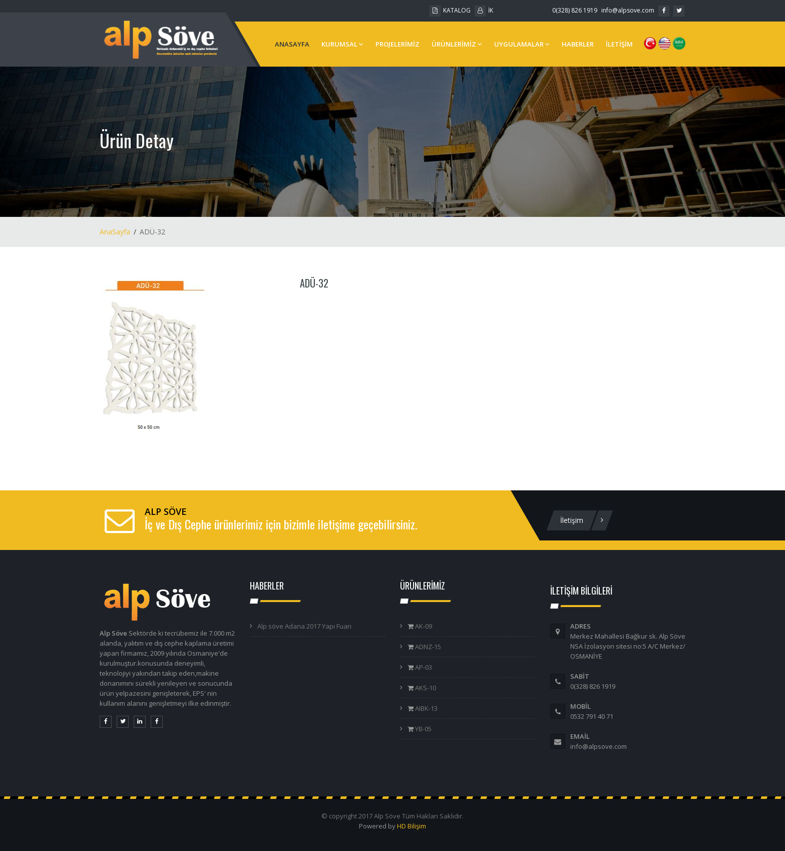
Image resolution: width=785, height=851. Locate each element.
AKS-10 (425, 687)
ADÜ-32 (314, 283)
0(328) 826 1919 (574, 10)
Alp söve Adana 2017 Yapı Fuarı (304, 626)
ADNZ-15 (427, 646)
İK (484, 10)
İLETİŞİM (619, 44)
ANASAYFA (292, 44)
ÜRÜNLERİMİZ (457, 44)
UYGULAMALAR (522, 44)
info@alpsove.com (627, 10)
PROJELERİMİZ (397, 44)
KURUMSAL (342, 44)
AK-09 (423, 626)
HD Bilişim (411, 825)
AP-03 (423, 667)
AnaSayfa (115, 231)
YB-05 (423, 728)
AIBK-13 (426, 708)
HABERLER (578, 44)
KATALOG (450, 10)
